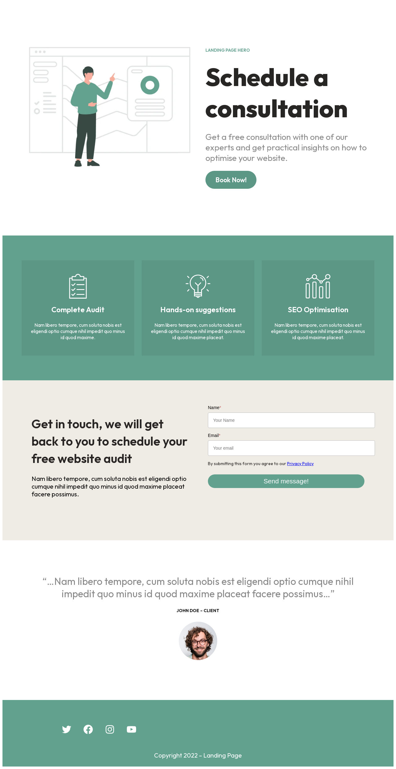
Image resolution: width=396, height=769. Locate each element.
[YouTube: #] (131, 729)
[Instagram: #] (109, 729)
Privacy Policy (300, 463)
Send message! (286, 481)
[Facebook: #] (88, 729)
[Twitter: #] (66, 729)
